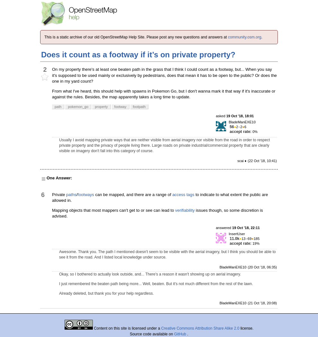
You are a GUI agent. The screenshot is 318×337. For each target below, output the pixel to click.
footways (86, 194)
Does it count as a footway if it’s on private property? (138, 54)
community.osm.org (244, 37)
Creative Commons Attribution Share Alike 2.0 (200, 328)
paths (71, 194)
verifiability (185, 210)
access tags (183, 194)
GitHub (180, 334)
